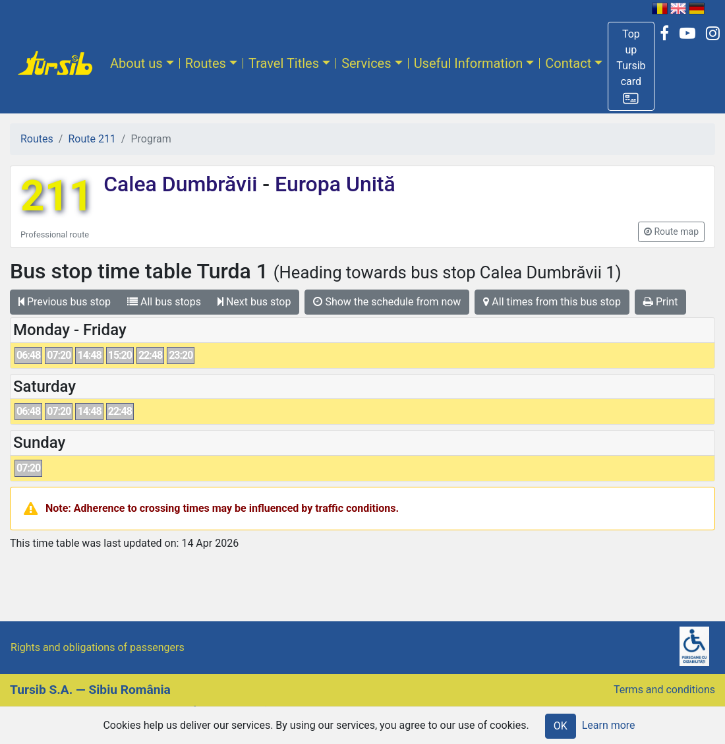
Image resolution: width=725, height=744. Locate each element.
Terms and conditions (664, 689)
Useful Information (468, 63)
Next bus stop (254, 301)
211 (56, 196)
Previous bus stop (64, 301)
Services (366, 63)
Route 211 (91, 139)
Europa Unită (332, 184)
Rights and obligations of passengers (98, 647)
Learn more (608, 725)
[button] (631, 66)
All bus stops (164, 301)
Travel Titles (283, 63)
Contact (568, 63)
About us (136, 63)
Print (660, 301)
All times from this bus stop (552, 301)
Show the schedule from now (387, 301)
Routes (205, 63)
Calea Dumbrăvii (182, 184)
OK (560, 726)
